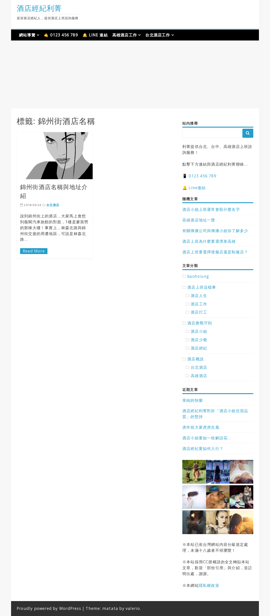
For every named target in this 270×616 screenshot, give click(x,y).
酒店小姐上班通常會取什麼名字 (211, 209)
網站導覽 (27, 35)
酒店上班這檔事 (201, 287)
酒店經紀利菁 (39, 8)
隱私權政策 (209, 585)
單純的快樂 (192, 400)
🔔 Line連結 (194, 187)
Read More (34, 251)
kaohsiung (198, 276)
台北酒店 (52, 205)
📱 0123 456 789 (199, 175)
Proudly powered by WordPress (49, 608)
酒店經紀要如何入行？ (202, 448)
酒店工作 (199, 304)
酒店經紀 (199, 348)
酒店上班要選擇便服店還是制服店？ (215, 251)
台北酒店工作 (157, 35)
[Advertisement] (135, 74)
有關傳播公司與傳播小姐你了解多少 (215, 230)
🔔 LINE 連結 (95, 35)
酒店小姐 (199, 331)
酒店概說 (195, 359)
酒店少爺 (199, 339)
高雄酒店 (199, 375)
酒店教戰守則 (199, 323)
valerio (133, 608)
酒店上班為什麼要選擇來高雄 (209, 241)
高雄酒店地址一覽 (198, 220)
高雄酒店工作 (124, 35)
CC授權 (210, 561)
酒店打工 (199, 312)
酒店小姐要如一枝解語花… (206, 437)
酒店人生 (199, 295)
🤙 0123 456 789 (61, 35)
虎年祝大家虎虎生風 (200, 427)
